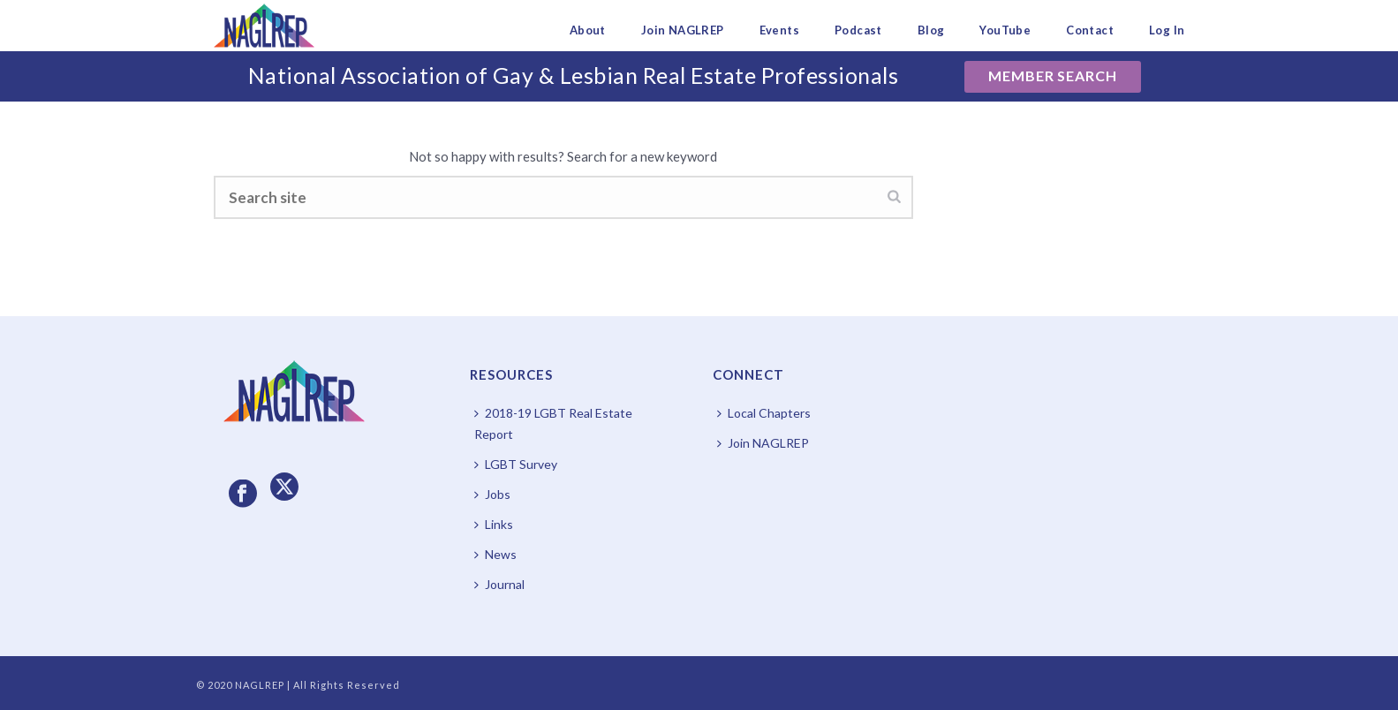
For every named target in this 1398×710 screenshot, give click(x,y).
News (495, 554)
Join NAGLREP (682, 30)
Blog (931, 30)
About (588, 30)
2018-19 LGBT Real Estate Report (553, 423)
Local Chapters (764, 412)
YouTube (1005, 30)
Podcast (858, 30)
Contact (1090, 30)
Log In (1166, 30)
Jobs (492, 494)
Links (493, 524)
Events (779, 30)
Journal (499, 584)
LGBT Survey (515, 464)
